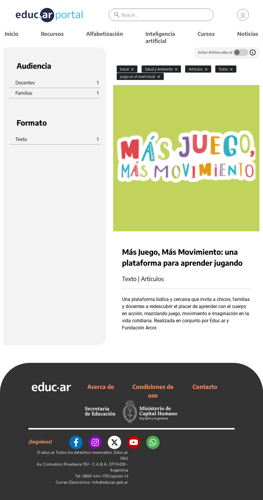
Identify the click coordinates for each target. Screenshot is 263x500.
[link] (243, 15)
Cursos (206, 33)
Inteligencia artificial (160, 37)
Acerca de (100, 386)
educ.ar (48, 452)
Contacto (205, 386)
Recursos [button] (52, 33)
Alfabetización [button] (104, 33)
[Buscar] (167, 15)
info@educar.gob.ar (110, 482)
